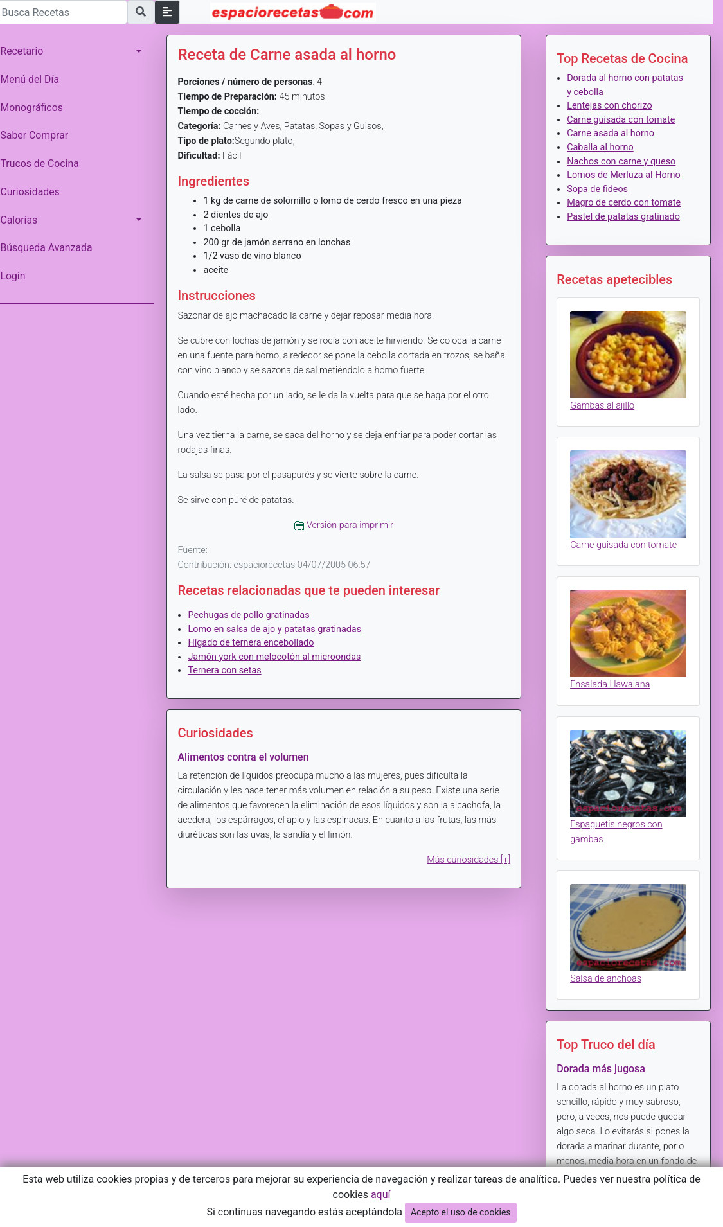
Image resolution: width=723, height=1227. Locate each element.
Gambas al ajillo (604, 404)
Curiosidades (36, 192)
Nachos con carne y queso (623, 161)
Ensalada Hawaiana (612, 680)
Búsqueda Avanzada (52, 248)
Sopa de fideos (599, 189)
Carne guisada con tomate (623, 119)
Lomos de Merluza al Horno (626, 175)
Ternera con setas (230, 670)
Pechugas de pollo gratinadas (255, 615)
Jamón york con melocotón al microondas (280, 656)
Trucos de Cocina (45, 163)
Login (18, 276)
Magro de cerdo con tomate (626, 202)
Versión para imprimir (348, 525)
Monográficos (37, 108)
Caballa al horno (602, 147)
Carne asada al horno (612, 133)
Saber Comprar (40, 135)
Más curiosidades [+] (470, 859)
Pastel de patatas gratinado (625, 216)
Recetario (27, 51)
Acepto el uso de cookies (461, 1212)
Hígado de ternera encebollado (257, 642)
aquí (381, 1194)
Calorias (25, 220)
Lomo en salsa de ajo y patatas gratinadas (281, 629)
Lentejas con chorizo (611, 105)
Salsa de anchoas (607, 971)
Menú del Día (36, 79)
